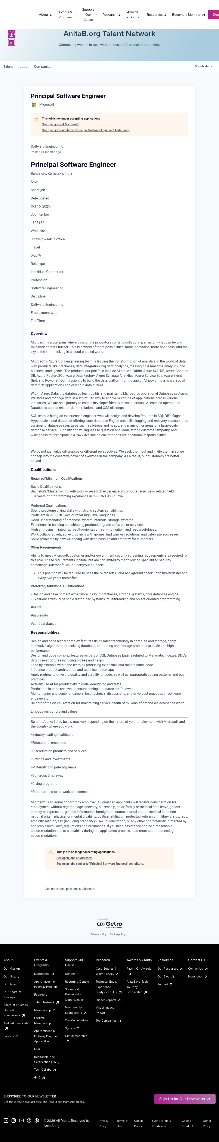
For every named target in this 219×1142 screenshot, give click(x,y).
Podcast (165, 984)
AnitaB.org (51, 1125)
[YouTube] (21, 1120)
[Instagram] (13, 1120)
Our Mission (11, 968)
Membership (45, 1010)
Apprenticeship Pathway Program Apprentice (46, 1036)
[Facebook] (11, 34)
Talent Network (47, 1002)
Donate (70, 974)
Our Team (9, 984)
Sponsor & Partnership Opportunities (74, 994)
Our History (11, 976)
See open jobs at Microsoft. (60, 124)
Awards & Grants (134, 14)
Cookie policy (117, 934)
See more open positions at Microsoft (70, 889)
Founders (40, 994)
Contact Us (198, 968)
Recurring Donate (77, 981)
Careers (11, 1036)
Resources (157, 14)
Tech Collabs (45, 1069)
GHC (40, 1077)
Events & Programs (67, 14)
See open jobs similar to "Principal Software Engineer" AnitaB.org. (85, 130)
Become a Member (189, 14)
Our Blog (166, 976)
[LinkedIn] (11, 42)
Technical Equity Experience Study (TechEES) (109, 986)
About (46, 14)
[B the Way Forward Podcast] (36, 1120)
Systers (72, 1028)
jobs (23, 67)
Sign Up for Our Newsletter (184, 1098)
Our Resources (170, 968)
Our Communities (77, 1020)
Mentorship (44, 974)
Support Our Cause (90, 14)
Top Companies (109, 1020)
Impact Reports (108, 1000)
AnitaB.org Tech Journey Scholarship (137, 986)
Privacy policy (98, 934)
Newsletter (198, 976)
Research (112, 14)
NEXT (38, 1049)
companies (42, 67)
